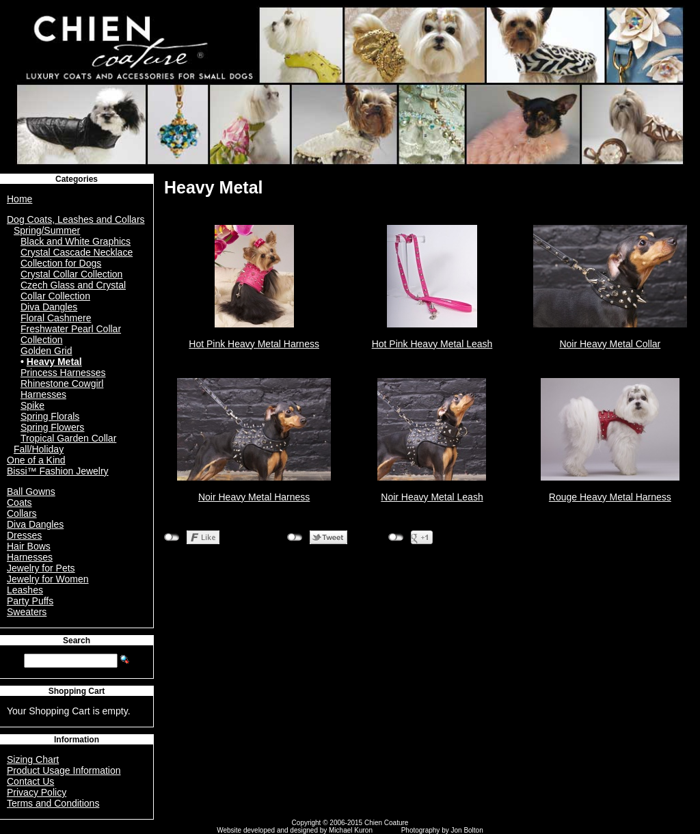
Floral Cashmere (56, 317)
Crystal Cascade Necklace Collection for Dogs (77, 258)
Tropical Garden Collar (68, 438)
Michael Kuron (351, 830)
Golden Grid (46, 350)
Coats (19, 502)
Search (76, 640)
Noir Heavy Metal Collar (609, 343)
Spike (32, 405)
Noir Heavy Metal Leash (432, 497)
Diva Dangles (49, 306)
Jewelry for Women (48, 579)
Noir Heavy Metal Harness (254, 497)
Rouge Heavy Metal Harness (610, 497)
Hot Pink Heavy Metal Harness (254, 343)
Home (19, 198)
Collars (22, 513)
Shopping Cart (77, 691)
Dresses (24, 535)
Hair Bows (29, 546)
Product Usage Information (64, 770)
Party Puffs (30, 600)
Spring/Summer (47, 230)
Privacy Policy (36, 792)
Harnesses (30, 557)
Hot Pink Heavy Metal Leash (432, 343)
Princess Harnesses (63, 372)
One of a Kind (36, 460)
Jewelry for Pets (41, 568)
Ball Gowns (31, 491)
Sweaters (26, 611)
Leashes (25, 589)
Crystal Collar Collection (71, 274)
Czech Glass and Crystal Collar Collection (73, 290)
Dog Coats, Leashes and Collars (76, 219)
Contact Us (30, 781)
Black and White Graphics (76, 241)
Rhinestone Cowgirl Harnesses (62, 389)
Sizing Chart (33, 759)
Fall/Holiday (39, 449)
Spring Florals (50, 416)
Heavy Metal (54, 361)
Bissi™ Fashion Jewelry (58, 471)
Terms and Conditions (53, 803)
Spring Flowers (52, 427)
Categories (76, 179)
